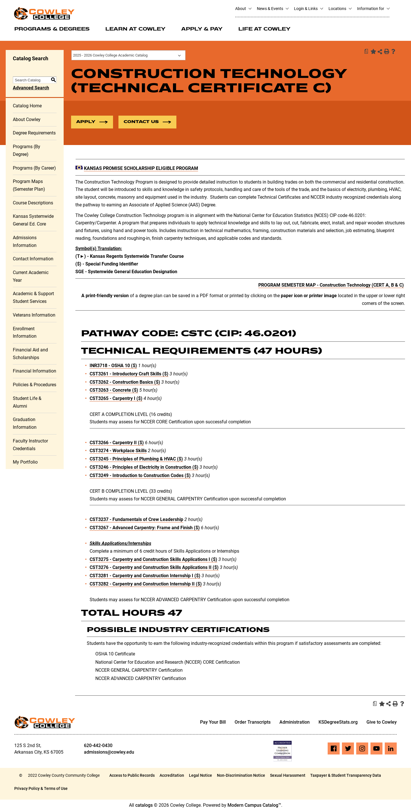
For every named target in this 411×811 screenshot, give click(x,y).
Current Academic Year (31, 276)
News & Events (272, 8)
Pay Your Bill (213, 722)
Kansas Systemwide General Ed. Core (33, 220)
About (243, 8)
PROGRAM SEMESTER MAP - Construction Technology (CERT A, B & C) (331, 285)
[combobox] (128, 55)
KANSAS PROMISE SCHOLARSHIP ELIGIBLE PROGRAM (141, 168)
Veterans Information (34, 315)
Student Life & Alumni (27, 402)
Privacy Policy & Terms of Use (41, 788)
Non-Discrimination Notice (241, 775)
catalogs (144, 805)
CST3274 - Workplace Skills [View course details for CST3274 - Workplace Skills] (118, 451)
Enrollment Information (25, 332)
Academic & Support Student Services (33, 297)
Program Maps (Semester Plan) (29, 185)
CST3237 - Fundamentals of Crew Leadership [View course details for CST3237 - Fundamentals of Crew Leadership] (136, 519)
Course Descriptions (33, 203)
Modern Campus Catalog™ (254, 805)
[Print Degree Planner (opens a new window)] (365, 51)
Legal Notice (200, 775)
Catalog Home (27, 106)
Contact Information (33, 259)
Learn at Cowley (135, 29)
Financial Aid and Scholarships (30, 354)
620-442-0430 (98, 745)
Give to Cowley (381, 722)
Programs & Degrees (52, 29)
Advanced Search (31, 88)
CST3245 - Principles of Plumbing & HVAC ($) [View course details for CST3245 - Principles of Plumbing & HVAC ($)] (136, 459)
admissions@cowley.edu (109, 752)
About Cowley (27, 119)
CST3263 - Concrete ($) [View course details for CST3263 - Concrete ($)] (114, 390)
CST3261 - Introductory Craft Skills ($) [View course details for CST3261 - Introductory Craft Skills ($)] (129, 374)
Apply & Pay (202, 29)
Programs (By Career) (34, 168)
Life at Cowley (264, 29)
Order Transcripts (253, 722)
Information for (373, 8)
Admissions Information (25, 241)
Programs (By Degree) (26, 150)
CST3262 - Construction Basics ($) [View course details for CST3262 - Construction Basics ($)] (125, 382)
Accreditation (172, 775)
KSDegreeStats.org (338, 722)
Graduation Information (25, 423)
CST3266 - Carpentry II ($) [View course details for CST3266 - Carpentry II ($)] (117, 442)
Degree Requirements (34, 133)
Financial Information (34, 371)
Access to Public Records (132, 775)
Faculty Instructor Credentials (30, 445)
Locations (340, 8)
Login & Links (308, 8)
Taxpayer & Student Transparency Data (345, 775)
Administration (294, 722)
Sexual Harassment (287, 775)
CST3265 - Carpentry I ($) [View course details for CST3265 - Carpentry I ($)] (116, 398)
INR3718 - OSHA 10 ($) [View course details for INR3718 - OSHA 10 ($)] (113, 366)
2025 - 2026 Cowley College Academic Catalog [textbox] (110, 55)
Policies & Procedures (34, 385)
